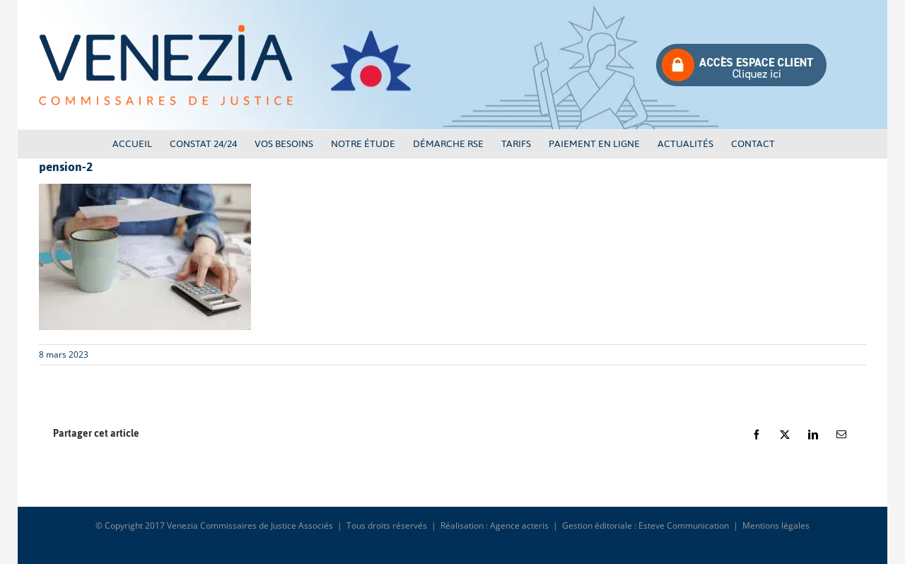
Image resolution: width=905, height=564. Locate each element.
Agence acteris (519, 525)
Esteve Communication (683, 525)
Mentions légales (776, 525)
